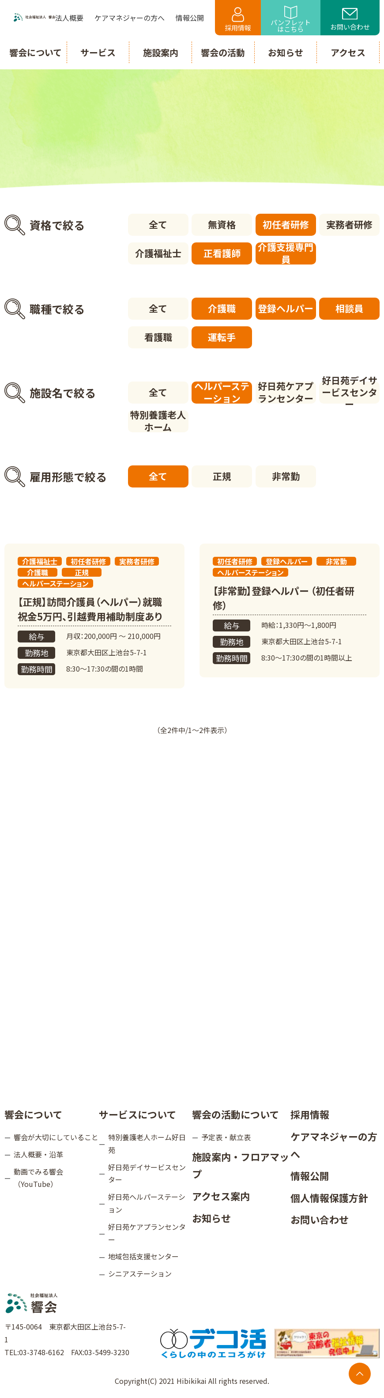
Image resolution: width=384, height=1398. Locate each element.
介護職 (222, 308)
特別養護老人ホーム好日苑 (147, 1143)
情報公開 (309, 1175)
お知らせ (211, 1218)
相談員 (349, 308)
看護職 (158, 337)
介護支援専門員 (285, 253)
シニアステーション (140, 1273)
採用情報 (238, 19)
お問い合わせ (350, 20)
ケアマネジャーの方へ (333, 1145)
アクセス (348, 52)
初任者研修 (286, 224)
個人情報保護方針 (329, 1197)
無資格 (222, 224)
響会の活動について (235, 1114)
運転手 (222, 337)
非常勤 (286, 476)
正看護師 (222, 253)
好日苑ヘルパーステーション (146, 1203)
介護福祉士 (158, 253)
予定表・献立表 (226, 1137)
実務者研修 (349, 224)
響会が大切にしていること (56, 1137)
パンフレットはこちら (291, 20)
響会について (33, 1114)
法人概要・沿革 (38, 1154)
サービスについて (137, 1114)
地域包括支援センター (143, 1256)
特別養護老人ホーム (158, 421)
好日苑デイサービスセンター (349, 393)
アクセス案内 (221, 1196)
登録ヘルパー (285, 308)
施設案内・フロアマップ (240, 1165)
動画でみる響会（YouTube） (38, 1178)
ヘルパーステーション (221, 393)
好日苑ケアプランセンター (285, 393)
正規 (222, 476)
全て (158, 224)
